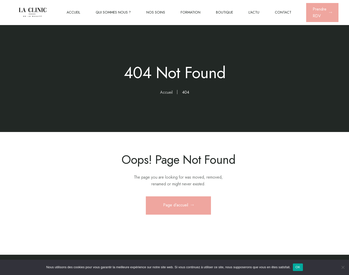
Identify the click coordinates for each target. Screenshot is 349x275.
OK (297, 267)
